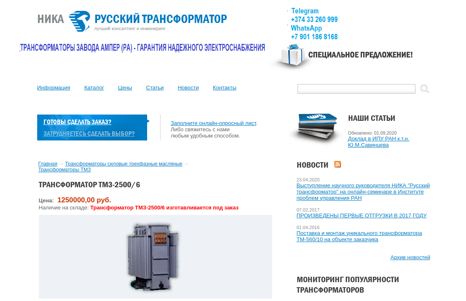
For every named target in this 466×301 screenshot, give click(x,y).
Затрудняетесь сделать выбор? (89, 133)
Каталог (94, 87)
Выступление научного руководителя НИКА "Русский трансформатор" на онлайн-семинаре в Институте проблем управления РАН (363, 191)
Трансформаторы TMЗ (64, 170)
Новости (188, 87)
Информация (54, 87)
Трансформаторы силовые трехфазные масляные (124, 164)
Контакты (224, 87)
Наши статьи (371, 118)
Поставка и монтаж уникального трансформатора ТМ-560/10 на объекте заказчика (359, 236)
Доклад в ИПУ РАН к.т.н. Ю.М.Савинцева (379, 141)
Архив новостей (410, 257)
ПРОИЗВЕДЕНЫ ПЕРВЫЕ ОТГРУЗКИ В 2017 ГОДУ (362, 215)
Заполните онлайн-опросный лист (213, 123)
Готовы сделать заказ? (77, 121)
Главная (48, 164)
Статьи (155, 87)
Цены (125, 87)
